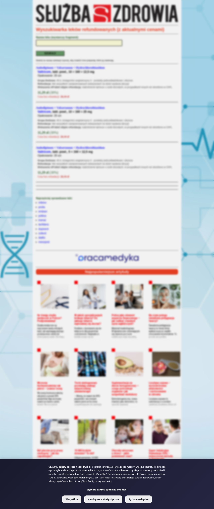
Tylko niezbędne (138, 499)
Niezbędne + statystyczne (103, 499)
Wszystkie (72, 499)
